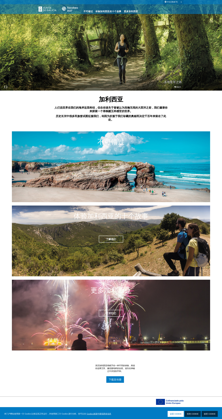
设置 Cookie (176, 414)
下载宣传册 (166, 379)
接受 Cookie (209, 414)
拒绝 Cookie (192, 414)
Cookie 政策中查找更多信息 (99, 414)
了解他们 (111, 239)
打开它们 (111, 165)
